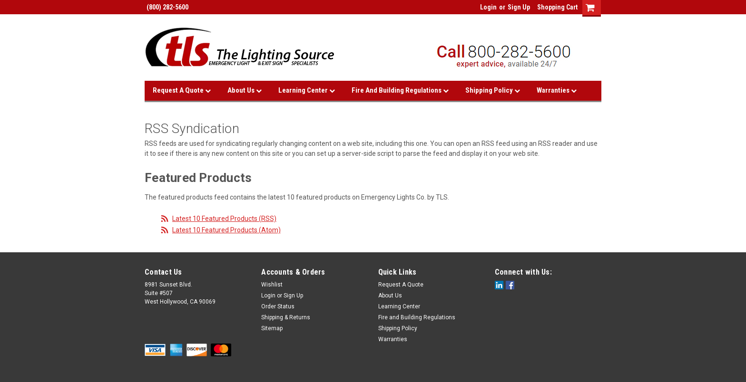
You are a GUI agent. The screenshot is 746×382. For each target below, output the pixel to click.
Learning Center (306, 90)
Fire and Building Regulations (400, 90)
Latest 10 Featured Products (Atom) (226, 230)
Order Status (277, 306)
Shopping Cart (557, 7)
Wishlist (272, 284)
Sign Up (519, 7)
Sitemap (272, 328)
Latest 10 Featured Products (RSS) (224, 218)
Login (488, 7)
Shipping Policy (492, 90)
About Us (244, 90)
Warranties (557, 90)
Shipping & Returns (285, 317)
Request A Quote (182, 90)
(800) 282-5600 (166, 7)
